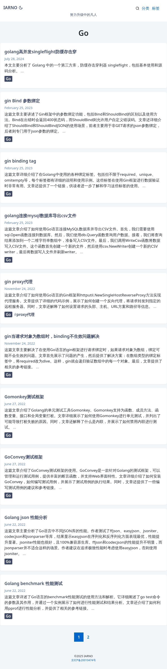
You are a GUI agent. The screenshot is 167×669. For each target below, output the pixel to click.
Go (8, 78)
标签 (156, 8)
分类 (145, 8)
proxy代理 (26, 314)
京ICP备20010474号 (83, 660)
